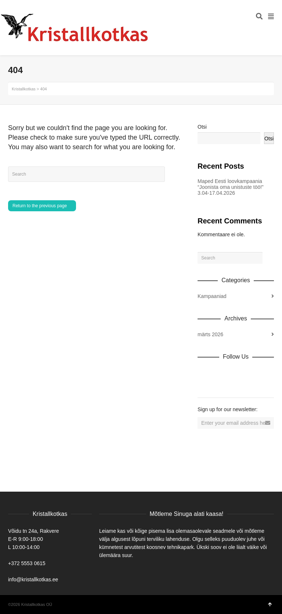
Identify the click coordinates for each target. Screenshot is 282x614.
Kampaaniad (212, 296)
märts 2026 (210, 334)
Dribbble (203, 372)
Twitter (236, 372)
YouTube (268, 372)
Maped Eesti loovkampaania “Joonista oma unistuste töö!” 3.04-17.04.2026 (231, 187)
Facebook (219, 372)
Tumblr (203, 384)
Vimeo (252, 372)
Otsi (202, 127)
